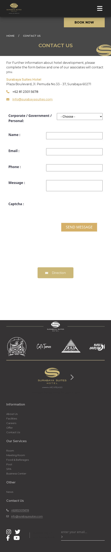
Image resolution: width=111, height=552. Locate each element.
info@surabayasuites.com (32, 99)
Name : (14, 134)
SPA (8, 468)
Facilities (11, 418)
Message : (16, 182)
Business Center (16, 473)
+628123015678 (20, 510)
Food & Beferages (17, 459)
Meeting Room (15, 455)
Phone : (14, 166)
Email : (13, 150)
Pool (9, 464)
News (9, 491)
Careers (11, 423)
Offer (9, 427)
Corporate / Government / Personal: (30, 118)
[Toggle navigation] (100, 8)
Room (10, 450)
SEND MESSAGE (79, 227)
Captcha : (16, 204)
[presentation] (74, 208)
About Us (12, 413)
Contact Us (13, 432)
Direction (55, 272)
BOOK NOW (84, 22)
